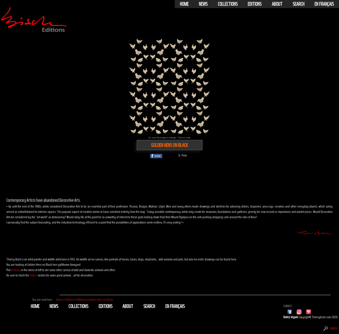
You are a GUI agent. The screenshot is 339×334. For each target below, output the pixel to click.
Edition (33, 275)
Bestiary (15, 270)
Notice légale (291, 317)
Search (298, 4)
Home (184, 4)
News (203, 4)
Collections (228, 4)
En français (324, 4)
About (277, 4)
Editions (255, 4)
